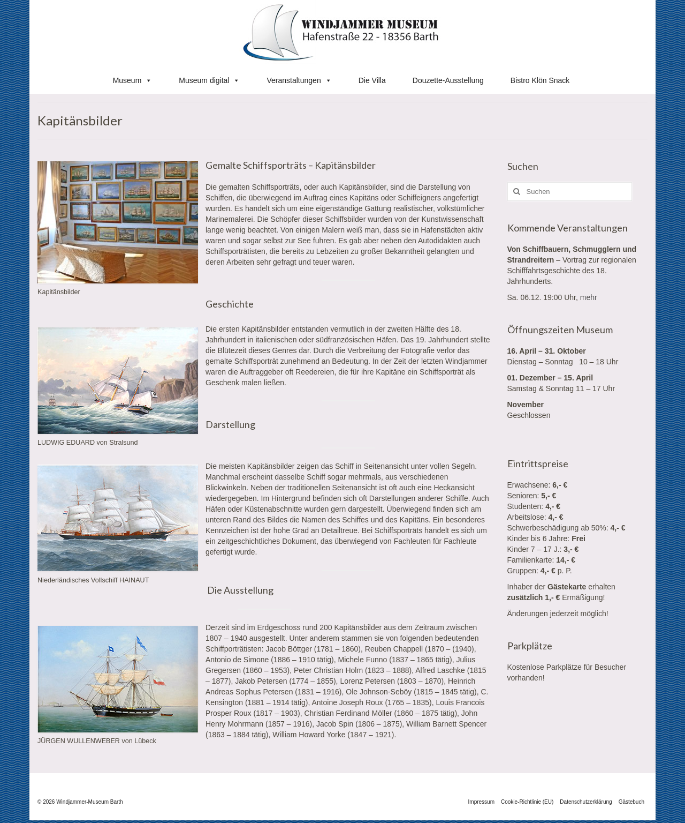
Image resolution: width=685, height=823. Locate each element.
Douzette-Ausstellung (448, 80)
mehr (588, 297)
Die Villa (372, 80)
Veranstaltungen (299, 80)
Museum (133, 80)
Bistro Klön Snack (540, 80)
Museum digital (209, 80)
